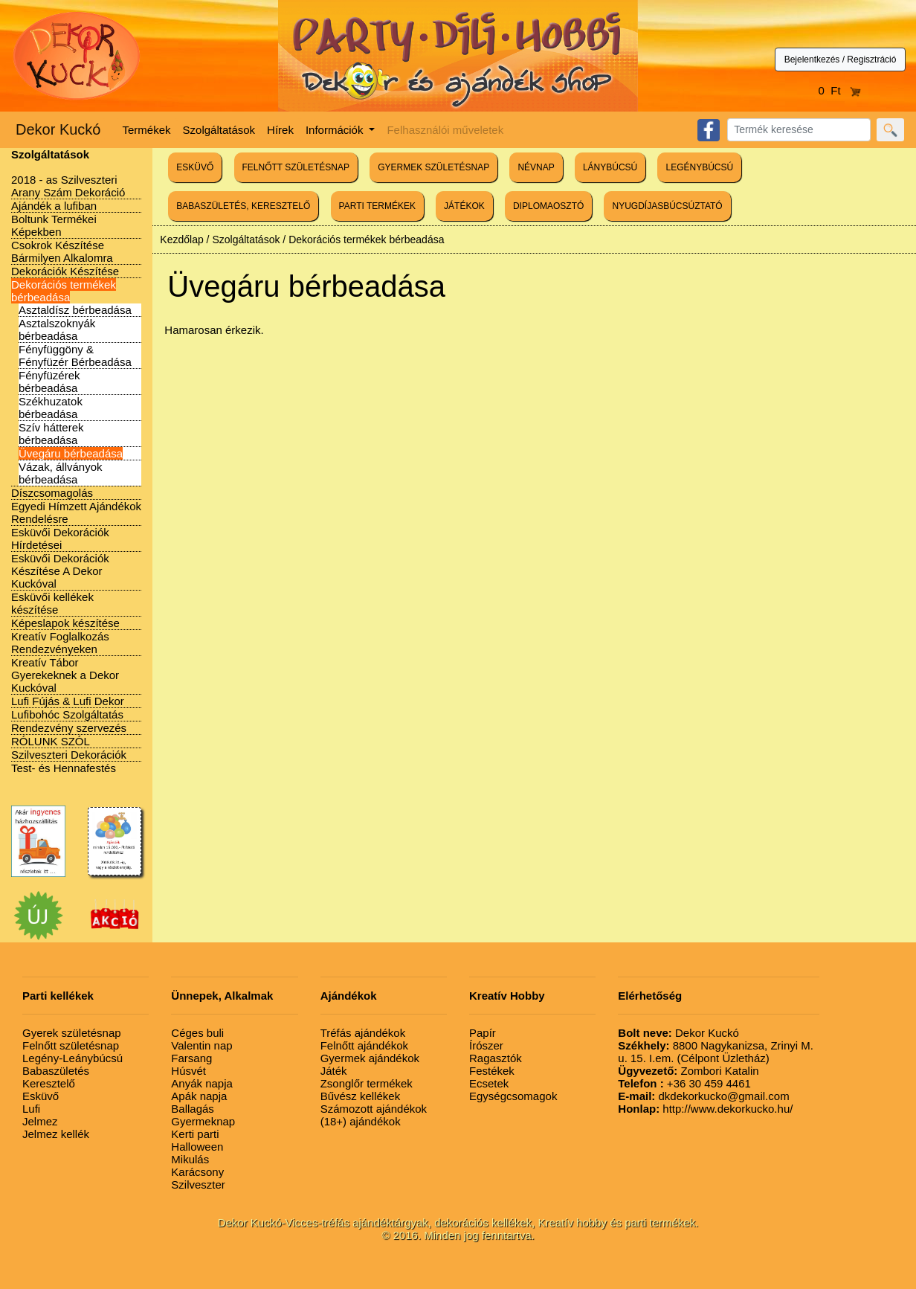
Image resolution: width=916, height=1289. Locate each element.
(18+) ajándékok (360, 1121)
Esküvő (40, 1096)
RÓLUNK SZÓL (50, 741)
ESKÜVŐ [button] (194, 167)
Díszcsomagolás (52, 492)
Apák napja (199, 1096)
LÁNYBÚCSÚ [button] (610, 167)
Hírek (280, 129)
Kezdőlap (181, 239)
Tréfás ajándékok (363, 1032)
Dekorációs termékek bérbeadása (63, 290)
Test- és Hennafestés (63, 768)
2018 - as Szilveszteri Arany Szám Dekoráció (68, 186)
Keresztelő (48, 1083)
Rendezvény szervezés (68, 727)
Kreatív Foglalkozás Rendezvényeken (60, 642)
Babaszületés (55, 1070)
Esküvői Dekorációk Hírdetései (60, 538)
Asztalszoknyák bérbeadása (57, 329)
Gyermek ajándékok (369, 1058)
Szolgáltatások (219, 129)
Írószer (486, 1045)
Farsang (191, 1058)
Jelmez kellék (55, 1134)
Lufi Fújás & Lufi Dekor (67, 701)
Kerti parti (195, 1134)
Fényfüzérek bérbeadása (49, 381)
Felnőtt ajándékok (364, 1045)
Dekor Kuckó (58, 129)
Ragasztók (495, 1058)
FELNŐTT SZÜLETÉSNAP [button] (295, 167)
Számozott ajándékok (373, 1108)
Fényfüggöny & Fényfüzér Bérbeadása (75, 355)
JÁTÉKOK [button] (464, 206)
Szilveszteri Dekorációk (68, 754)
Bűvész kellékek (360, 1096)
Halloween (197, 1146)
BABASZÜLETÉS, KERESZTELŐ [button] (243, 206)
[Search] (799, 129)
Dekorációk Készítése (65, 271)
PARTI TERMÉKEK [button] (377, 206)
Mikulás (190, 1159)
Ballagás (192, 1108)
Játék (333, 1070)
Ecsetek (489, 1083)
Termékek (147, 129)
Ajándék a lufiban (54, 205)
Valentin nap (201, 1045)
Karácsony (197, 1172)
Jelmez (40, 1121)
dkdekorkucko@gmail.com (703, 1096)
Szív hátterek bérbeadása (51, 433)
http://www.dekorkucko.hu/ (705, 1108)
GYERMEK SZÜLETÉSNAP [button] (433, 167)
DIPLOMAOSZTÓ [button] (548, 206)
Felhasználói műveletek (445, 129)
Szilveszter (198, 1184)
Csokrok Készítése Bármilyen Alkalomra (62, 251)
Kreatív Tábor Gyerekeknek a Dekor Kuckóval (65, 675)
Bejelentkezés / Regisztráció (840, 59)
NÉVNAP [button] (535, 167)
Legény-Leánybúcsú (72, 1058)
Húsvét (188, 1070)
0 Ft (840, 90)
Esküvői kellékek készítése (52, 603)
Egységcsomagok (513, 1096)
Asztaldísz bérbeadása (75, 309)
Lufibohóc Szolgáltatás (67, 714)
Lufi (31, 1108)
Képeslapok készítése (65, 623)
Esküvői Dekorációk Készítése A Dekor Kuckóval (60, 571)
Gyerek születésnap (71, 1032)
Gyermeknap (203, 1121)
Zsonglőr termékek (366, 1083)
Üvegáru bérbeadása (71, 453)
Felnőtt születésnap (70, 1045)
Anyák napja (202, 1083)
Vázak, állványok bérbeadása (61, 473)
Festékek (492, 1070)
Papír (482, 1032)
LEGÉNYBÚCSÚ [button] (699, 167)
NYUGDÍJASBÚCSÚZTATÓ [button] (667, 206)
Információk (336, 129)
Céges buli (197, 1032)
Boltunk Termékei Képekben (54, 225)
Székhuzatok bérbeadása (51, 407)
